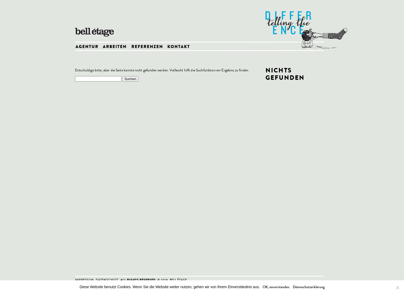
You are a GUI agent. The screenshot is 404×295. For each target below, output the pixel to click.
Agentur (88, 47)
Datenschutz (107, 280)
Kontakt (180, 47)
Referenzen (149, 47)
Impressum (84, 280)
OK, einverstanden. (276, 287)
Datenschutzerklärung (309, 287)
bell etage (96, 21)
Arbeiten (116, 47)
